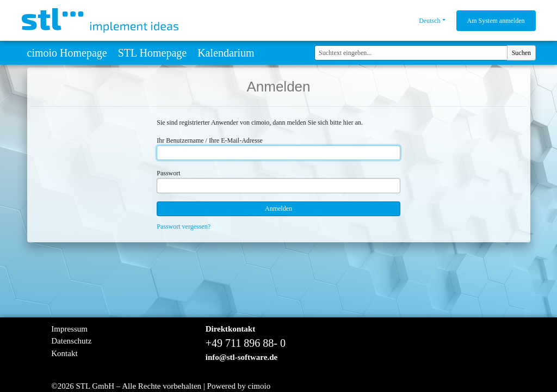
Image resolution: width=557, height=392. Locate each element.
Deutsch (429, 20)
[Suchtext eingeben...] (411, 52)
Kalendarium (225, 53)
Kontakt (64, 353)
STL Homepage (152, 53)
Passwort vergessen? (184, 226)
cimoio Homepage (67, 53)
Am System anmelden (496, 20)
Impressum (69, 328)
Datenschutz (71, 340)
